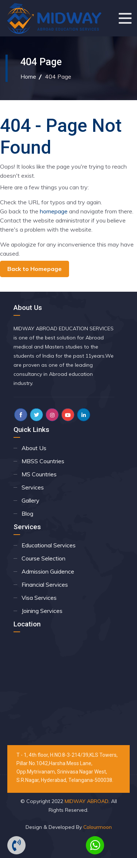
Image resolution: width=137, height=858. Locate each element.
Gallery (30, 500)
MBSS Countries (43, 461)
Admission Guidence (48, 571)
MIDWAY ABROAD (87, 801)
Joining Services (42, 610)
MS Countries (39, 474)
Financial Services (45, 584)
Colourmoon (97, 827)
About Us (34, 448)
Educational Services (49, 545)
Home (28, 76)
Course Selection (43, 558)
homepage (54, 211)
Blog (27, 513)
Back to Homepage (34, 268)
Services (33, 487)
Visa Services (39, 597)
